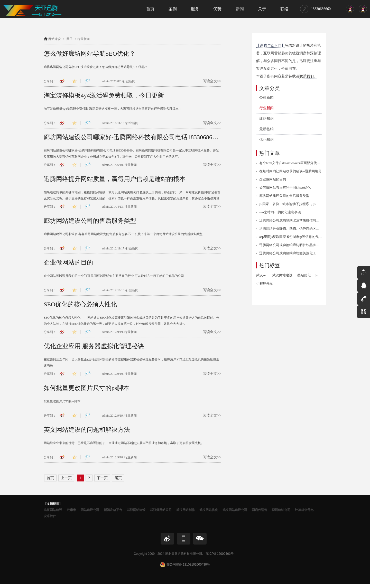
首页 (50, 478)
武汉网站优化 (208, 510)
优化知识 (266, 140)
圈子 (70, 39)
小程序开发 (264, 283)
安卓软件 (50, 516)
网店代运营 (259, 510)
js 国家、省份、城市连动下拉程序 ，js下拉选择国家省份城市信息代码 (310, 204)
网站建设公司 (90, 510)
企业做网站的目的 (68, 262)
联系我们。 (308, 76)
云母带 (71, 510)
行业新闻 (266, 108)
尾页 (118, 478)
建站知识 (266, 118)
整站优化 (304, 275)
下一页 (102, 478)
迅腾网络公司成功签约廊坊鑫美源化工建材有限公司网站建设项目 (307, 253)
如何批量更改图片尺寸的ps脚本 (86, 388)
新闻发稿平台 (113, 510)
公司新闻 (266, 97)
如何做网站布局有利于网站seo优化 (284, 187)
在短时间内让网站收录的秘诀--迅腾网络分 (290, 171)
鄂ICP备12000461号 (220, 554)
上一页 (66, 478)
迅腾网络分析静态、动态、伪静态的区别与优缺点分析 (299, 228)
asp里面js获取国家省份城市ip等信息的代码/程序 (294, 237)
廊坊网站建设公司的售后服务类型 (90, 220)
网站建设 (54, 39)
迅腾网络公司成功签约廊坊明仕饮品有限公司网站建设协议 (302, 245)
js (317, 275)
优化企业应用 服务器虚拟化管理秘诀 (94, 346)
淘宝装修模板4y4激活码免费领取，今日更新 (104, 95)
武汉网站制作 (185, 510)
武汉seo (261, 275)
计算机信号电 (304, 510)
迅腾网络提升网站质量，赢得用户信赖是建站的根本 (115, 179)
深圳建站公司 (281, 510)
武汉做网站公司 (161, 510)
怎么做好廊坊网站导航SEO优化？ (89, 53)
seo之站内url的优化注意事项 (280, 212)
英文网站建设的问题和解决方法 (87, 429)
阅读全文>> (212, 81)
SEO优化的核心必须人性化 (80, 304)
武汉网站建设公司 (235, 510)
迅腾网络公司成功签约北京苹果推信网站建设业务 (296, 220)
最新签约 (266, 129)
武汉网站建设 (282, 275)
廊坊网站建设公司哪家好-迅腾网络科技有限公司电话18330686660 (132, 137)
